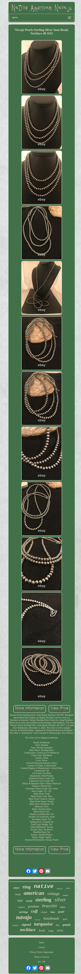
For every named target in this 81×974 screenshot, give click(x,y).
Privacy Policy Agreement (41, 952)
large (51, 930)
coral (29, 900)
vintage (53, 893)
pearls (67, 924)
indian (62, 907)
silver (60, 899)
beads (42, 930)
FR (44, 962)
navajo (24, 917)
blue (52, 912)
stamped (60, 889)
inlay (68, 888)
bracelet (49, 905)
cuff (34, 911)
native (43, 886)
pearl (61, 911)
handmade (51, 918)
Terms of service (41, 957)
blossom (37, 920)
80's (58, 925)
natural (15, 925)
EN (39, 962)
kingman (21, 907)
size (20, 900)
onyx (16, 887)
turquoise (43, 923)
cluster (44, 912)
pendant (33, 906)
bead (17, 894)
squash (65, 895)
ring (27, 886)
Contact (41, 947)
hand (65, 919)
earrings (23, 912)
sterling (43, 899)
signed (26, 924)
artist (60, 930)
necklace (28, 929)
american (34, 893)
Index (41, 942)
